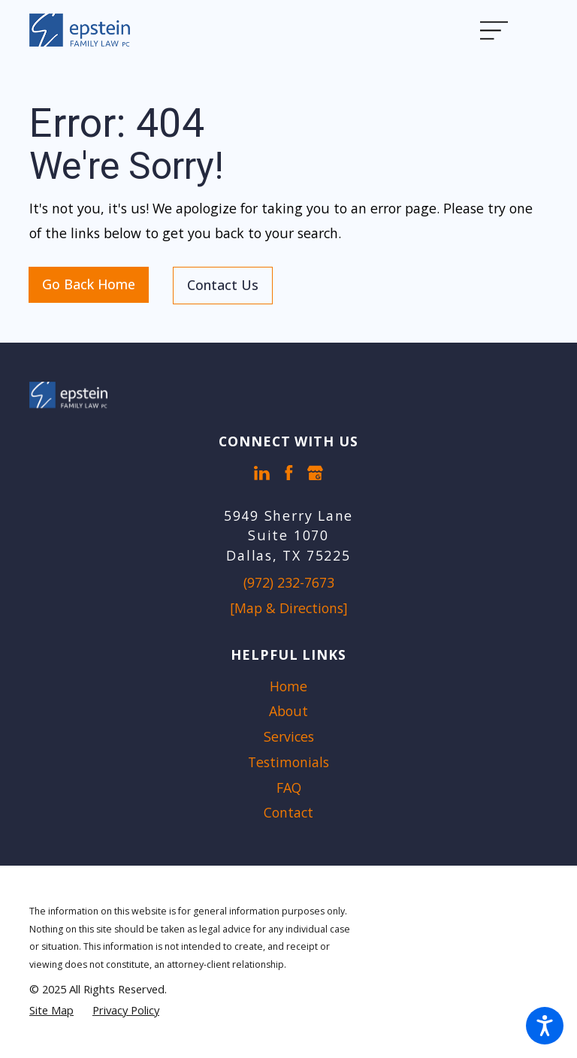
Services (289, 736)
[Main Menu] (504, 29)
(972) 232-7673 (288, 582)
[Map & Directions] (289, 608)
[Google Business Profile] (315, 473)
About (288, 711)
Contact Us (222, 285)
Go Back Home (88, 284)
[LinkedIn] (262, 473)
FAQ (288, 787)
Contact (288, 812)
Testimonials (288, 762)
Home (288, 686)
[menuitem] (288, 687)
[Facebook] (289, 473)
